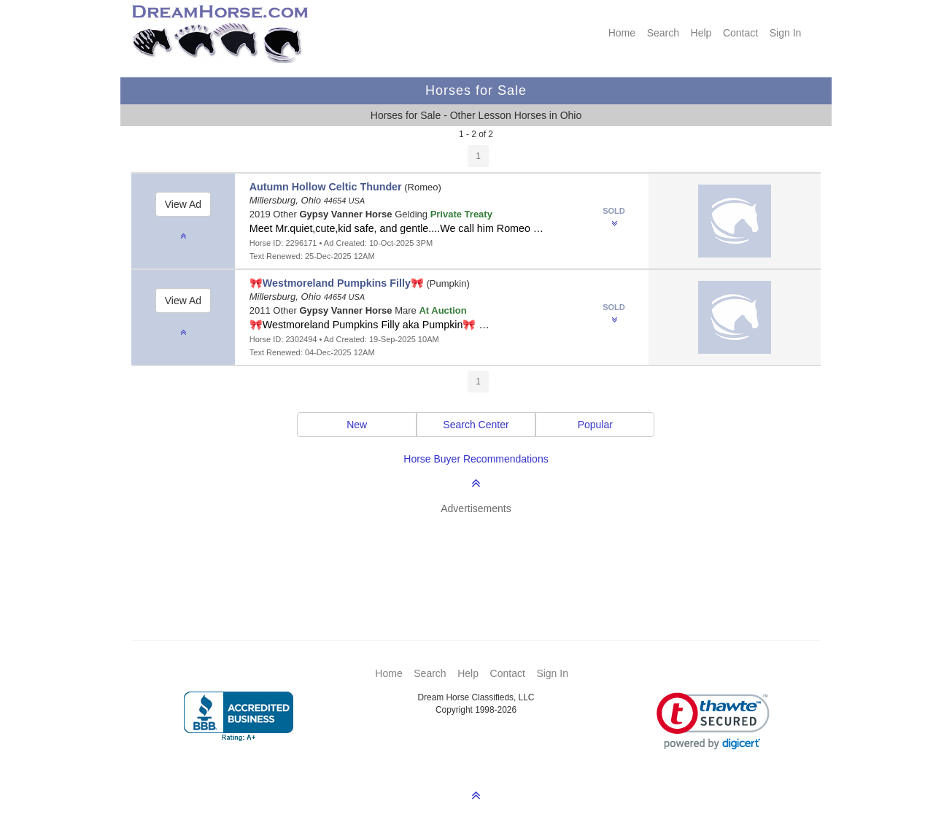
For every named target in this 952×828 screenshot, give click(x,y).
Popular (595, 424)
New (357, 424)
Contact (740, 33)
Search (663, 33)
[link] (713, 721)
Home (621, 33)
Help (701, 33)
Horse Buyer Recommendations (475, 459)
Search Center (475, 424)
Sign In (786, 33)
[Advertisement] (483, 556)
